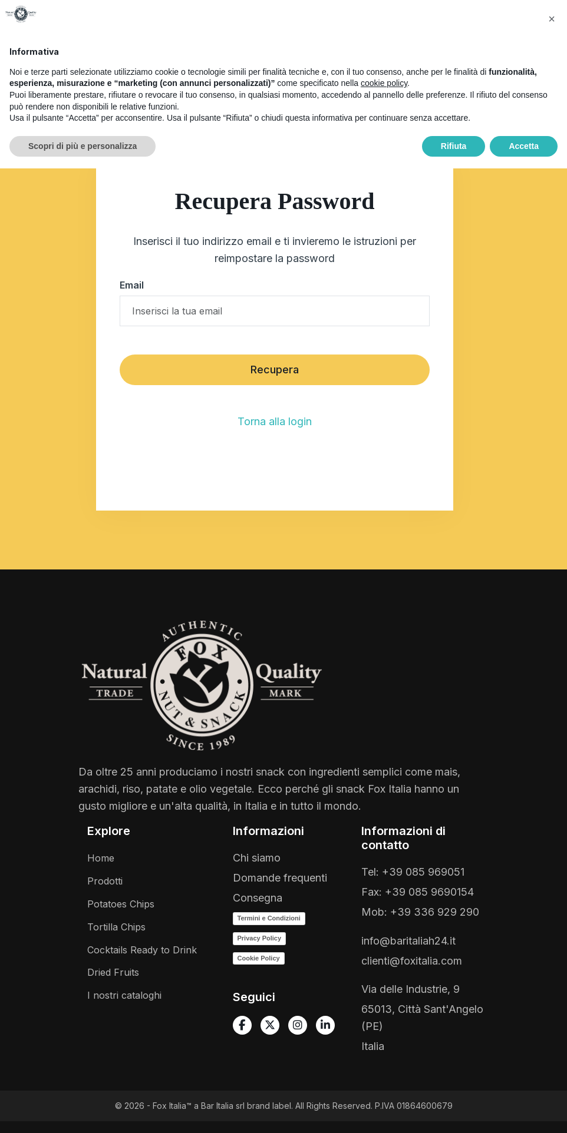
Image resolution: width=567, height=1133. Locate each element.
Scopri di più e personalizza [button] (82, 1110)
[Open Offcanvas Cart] (506, 70)
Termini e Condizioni (269, 918)
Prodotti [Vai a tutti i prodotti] (105, 881)
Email (132, 285)
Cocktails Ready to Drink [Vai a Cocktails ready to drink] (142, 950)
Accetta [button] (524, 1110)
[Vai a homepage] (44, 74)
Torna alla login (275, 421)
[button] (264, 31)
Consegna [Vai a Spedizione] (257, 898)
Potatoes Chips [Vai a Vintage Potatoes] (120, 904)
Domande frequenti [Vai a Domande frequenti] (280, 878)
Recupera (274, 369)
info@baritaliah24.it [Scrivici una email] (408, 941)
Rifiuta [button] (454, 1110)
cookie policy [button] (384, 1047)
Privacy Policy (260, 938)
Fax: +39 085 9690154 (417, 892)
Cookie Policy (259, 958)
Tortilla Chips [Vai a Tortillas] (116, 927)
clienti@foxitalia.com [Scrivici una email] (411, 961)
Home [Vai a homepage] (100, 858)
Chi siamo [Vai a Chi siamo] (257, 858)
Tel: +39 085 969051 (412, 872)
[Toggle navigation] (540, 70)
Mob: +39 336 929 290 (420, 912)
